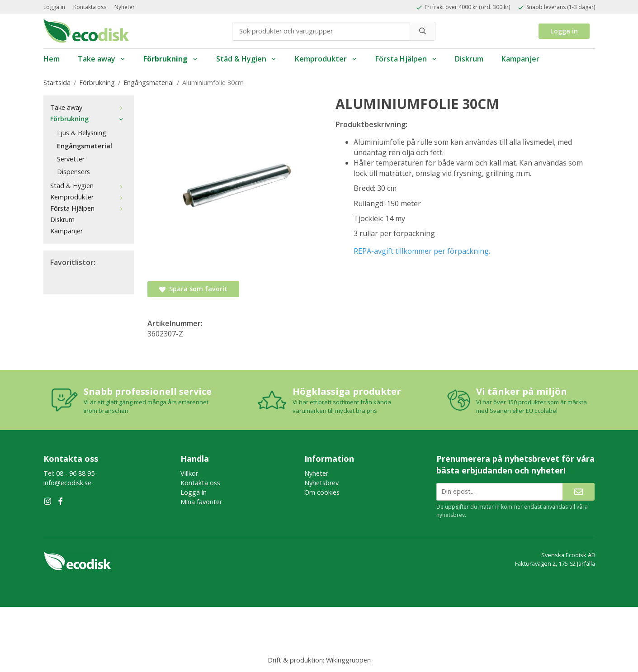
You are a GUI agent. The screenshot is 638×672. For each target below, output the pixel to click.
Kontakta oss (89, 7)
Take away (102, 59)
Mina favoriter (201, 501)
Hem (51, 59)
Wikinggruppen (348, 660)
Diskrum (469, 59)
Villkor (189, 473)
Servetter (71, 159)
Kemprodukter (326, 59)
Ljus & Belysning (81, 132)
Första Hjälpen (406, 59)
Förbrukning (170, 59)
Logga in (54, 7)
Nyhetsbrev (321, 482)
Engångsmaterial (84, 146)
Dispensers (73, 171)
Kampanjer (520, 59)
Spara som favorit (193, 288)
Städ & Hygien (246, 59)
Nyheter (124, 7)
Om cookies (322, 492)
